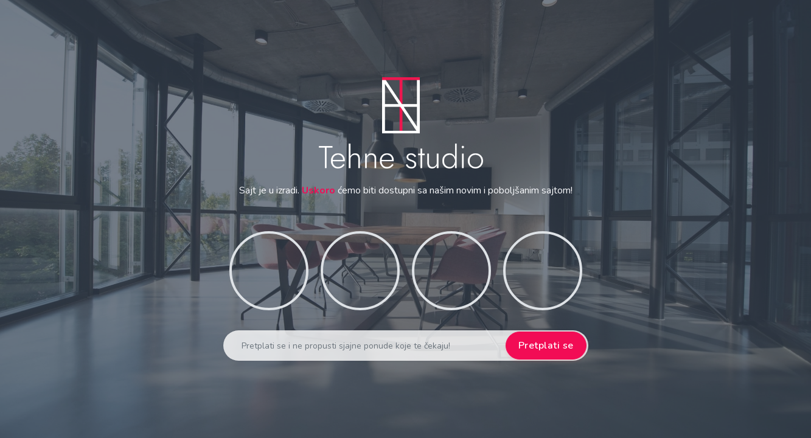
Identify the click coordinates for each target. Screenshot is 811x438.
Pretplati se (546, 345)
